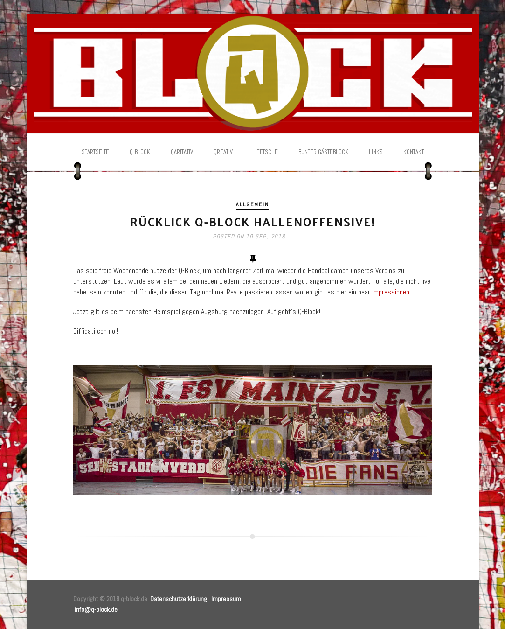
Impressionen (390, 292)
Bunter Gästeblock (323, 152)
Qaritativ (182, 152)
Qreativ (223, 152)
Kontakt (413, 152)
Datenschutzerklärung (178, 598)
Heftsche (265, 152)
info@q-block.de (96, 609)
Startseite (95, 152)
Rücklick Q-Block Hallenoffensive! (252, 221)
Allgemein (252, 204)
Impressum (226, 598)
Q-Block (140, 152)
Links (376, 152)
